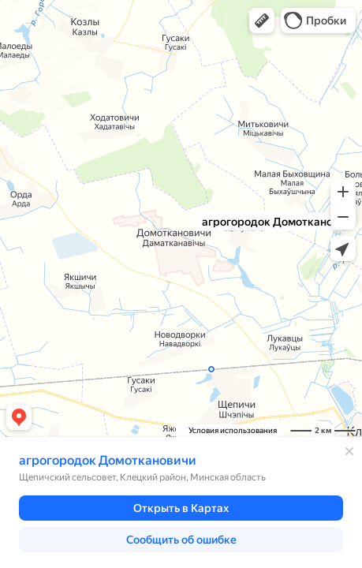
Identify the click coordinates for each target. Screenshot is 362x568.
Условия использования (232, 430)
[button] (261, 20)
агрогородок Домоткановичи (107, 460)
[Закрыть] (349, 451)
